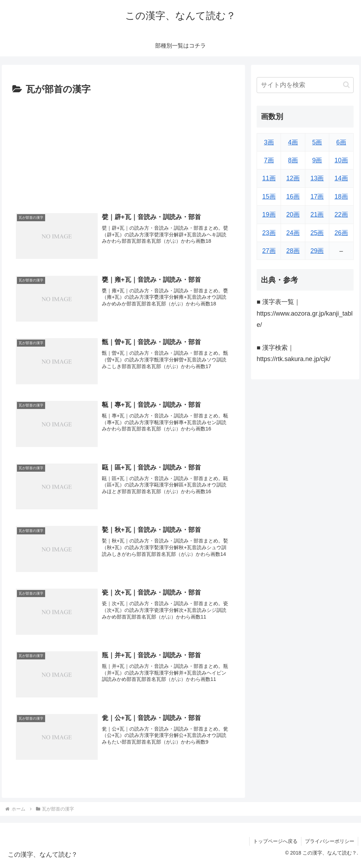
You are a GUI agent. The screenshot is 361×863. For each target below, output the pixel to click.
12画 (293, 178)
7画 (269, 160)
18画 (341, 196)
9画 (317, 160)
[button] (346, 85)
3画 (269, 142)
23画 (269, 232)
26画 (341, 232)
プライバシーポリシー (329, 841)
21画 (317, 214)
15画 (269, 196)
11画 (269, 178)
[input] (305, 85)
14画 (341, 178)
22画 (341, 214)
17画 (317, 196)
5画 (317, 142)
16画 (293, 196)
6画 (341, 142)
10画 (341, 160)
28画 (293, 250)
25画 (317, 232)
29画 (317, 250)
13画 (317, 178)
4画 (293, 142)
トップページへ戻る (275, 841)
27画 (269, 250)
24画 (293, 232)
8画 (293, 160)
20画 (293, 214)
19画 (269, 214)
